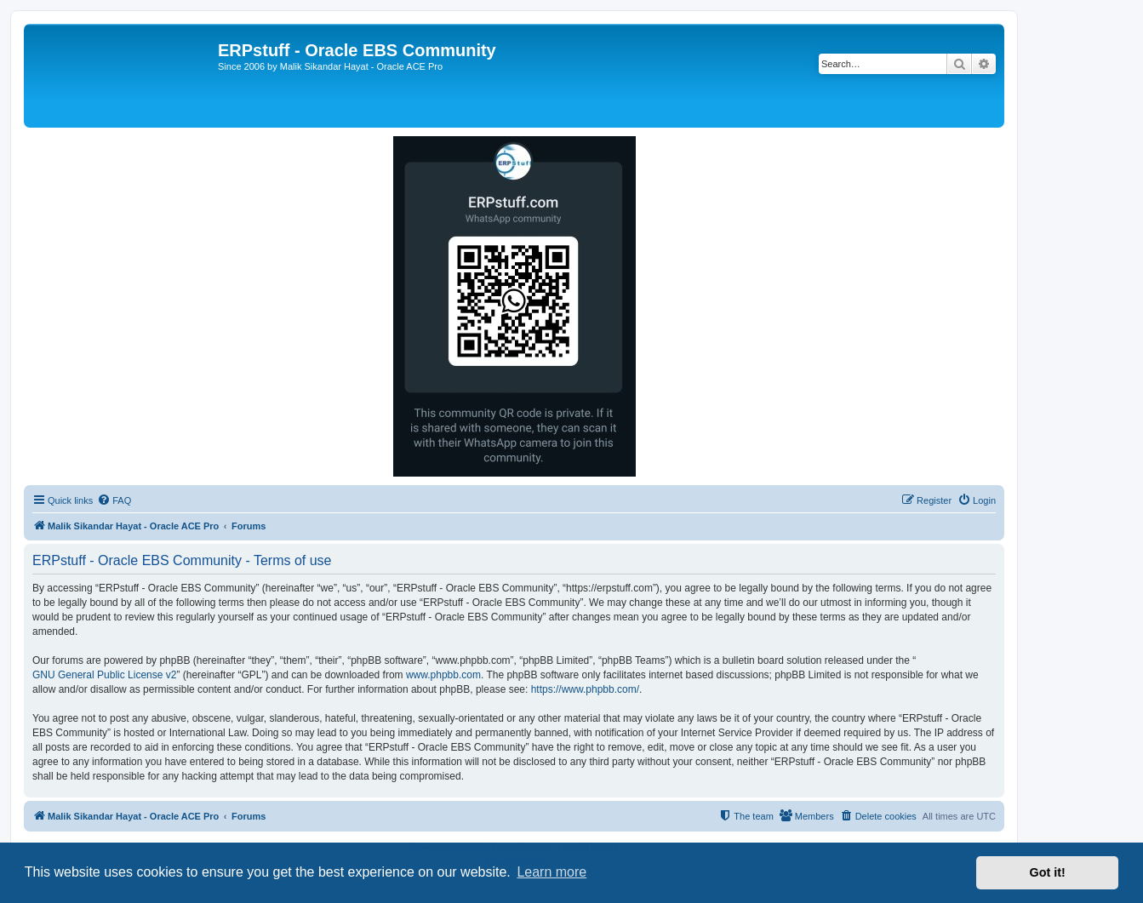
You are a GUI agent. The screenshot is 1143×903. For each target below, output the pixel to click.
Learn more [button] (551, 872)
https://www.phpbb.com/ (585, 689)
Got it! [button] (1048, 872)
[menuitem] (114, 500)
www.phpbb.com (443, 675)
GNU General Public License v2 (104, 675)
